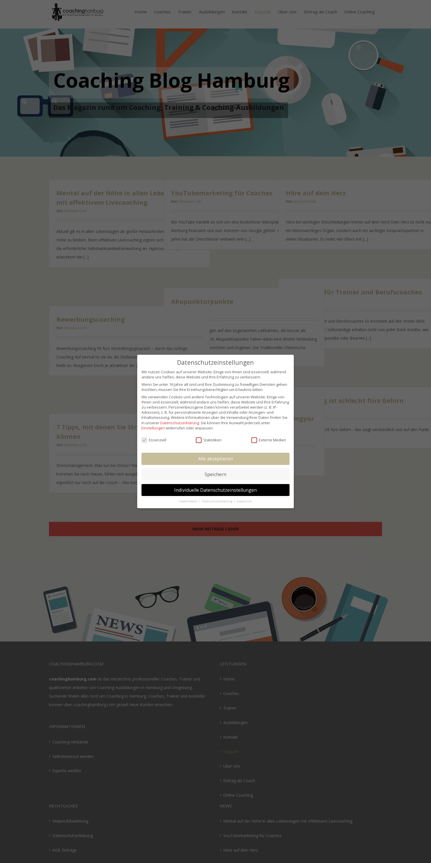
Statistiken (208, 439)
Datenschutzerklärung (179, 422)
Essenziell (153, 439)
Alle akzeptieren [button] (215, 459)
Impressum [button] (244, 501)
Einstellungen (153, 428)
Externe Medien (268, 439)
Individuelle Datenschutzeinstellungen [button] (215, 490)
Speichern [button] (215, 474)
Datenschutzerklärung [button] (217, 501)
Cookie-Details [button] (188, 501)
